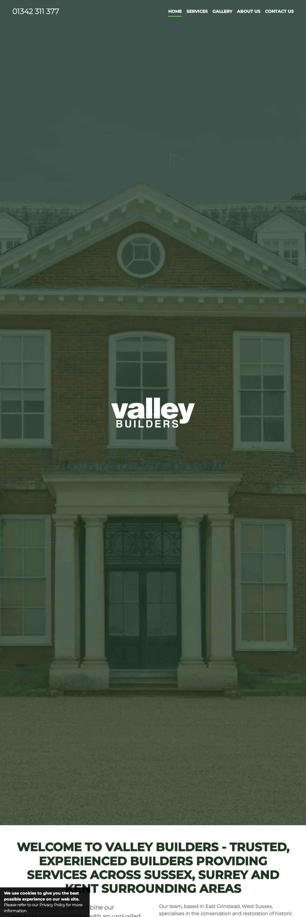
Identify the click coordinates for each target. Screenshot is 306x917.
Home (175, 11)
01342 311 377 (35, 11)
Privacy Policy (52, 904)
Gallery (222, 11)
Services (197, 11)
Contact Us (279, 11)
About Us (248, 11)
